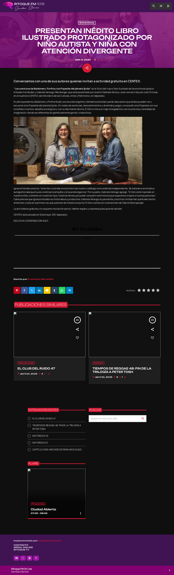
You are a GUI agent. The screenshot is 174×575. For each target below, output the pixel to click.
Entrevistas (86, 23)
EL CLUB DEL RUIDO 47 (44, 418)
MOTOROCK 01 (40, 442)
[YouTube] (16, 558)
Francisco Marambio (40, 279)
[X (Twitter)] (23, 558)
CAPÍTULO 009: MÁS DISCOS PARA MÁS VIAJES (56, 449)
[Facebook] (36, 558)
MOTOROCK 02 (40, 435)
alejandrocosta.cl (50, 541)
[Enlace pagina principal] (23, 6)
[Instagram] (29, 558)
